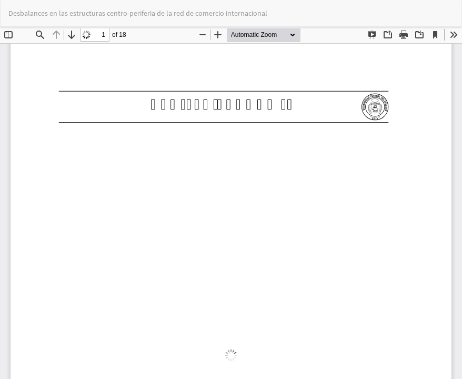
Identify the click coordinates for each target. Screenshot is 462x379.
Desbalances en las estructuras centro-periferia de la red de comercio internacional (137, 13)
